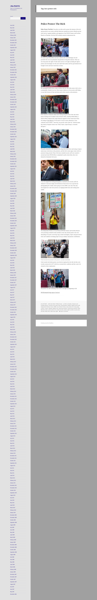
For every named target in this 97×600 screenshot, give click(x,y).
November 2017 (13, 280)
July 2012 (12, 438)
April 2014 (12, 386)
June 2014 (12, 381)
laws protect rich (70, 306)
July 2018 (12, 260)
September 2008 (13, 552)
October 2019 (13, 223)
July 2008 (12, 557)
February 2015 (13, 361)
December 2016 (13, 307)
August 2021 (12, 168)
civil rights (69, 303)
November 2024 (13, 72)
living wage (76, 306)
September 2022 (13, 136)
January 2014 (13, 393)
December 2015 (13, 336)
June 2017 (12, 292)
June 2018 (12, 262)
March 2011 (12, 477)
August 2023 (12, 109)
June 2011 (12, 470)
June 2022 (12, 144)
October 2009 (13, 519)
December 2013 (13, 396)
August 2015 (12, 346)
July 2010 (12, 497)
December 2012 (13, 426)
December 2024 (13, 69)
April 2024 (12, 89)
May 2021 (12, 176)
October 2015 (13, 341)
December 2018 (13, 247)
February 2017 (13, 302)
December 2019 (13, 218)
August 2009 (12, 524)
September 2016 (13, 314)
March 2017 (12, 299)
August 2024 (12, 79)
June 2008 (12, 559)
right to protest (70, 309)
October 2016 (13, 312)
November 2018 (13, 250)
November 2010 (13, 487)
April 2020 (12, 208)
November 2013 (13, 398)
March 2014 (12, 388)
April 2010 (12, 505)
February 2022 (13, 153)
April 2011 (12, 475)
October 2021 (13, 163)
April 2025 (12, 59)
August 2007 (12, 584)
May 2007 (12, 591)
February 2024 (13, 94)
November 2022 (13, 131)
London (42, 308)
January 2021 (13, 186)
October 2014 (13, 371)
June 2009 (12, 529)
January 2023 (13, 126)
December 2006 (13, 594)
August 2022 (12, 139)
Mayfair (50, 308)
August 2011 (12, 465)
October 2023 (13, 104)
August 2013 (12, 406)
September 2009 (13, 522)
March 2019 (12, 240)
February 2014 (13, 391)
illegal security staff (76, 305)
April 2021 (12, 178)
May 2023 (12, 116)
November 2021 (13, 161)
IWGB (55, 306)
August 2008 (12, 554)
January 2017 (13, 304)
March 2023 (12, 121)
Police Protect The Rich (53, 24)
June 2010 (12, 500)
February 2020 (13, 213)
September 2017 (13, 285)
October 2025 (13, 45)
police (46, 309)
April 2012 (12, 445)
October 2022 (13, 134)
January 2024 (13, 97)
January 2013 (13, 423)
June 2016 (12, 322)
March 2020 (12, 210)
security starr (77, 309)
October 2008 (13, 549)
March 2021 (12, 181)
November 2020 (13, 191)
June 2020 (12, 203)
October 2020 (13, 193)
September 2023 (13, 106)
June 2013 (12, 411)
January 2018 (13, 275)
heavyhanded (64, 305)
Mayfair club (55, 308)
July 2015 (12, 349)
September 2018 (13, 255)
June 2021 (12, 173)
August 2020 (12, 198)
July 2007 (12, 586)
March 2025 (12, 62)
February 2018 (13, 272)
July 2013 (12, 408)
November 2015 (13, 339)
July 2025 (12, 52)
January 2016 (13, 334)
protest (65, 309)
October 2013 (13, 401)
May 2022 (12, 146)
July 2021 (12, 171)
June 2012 (12, 440)
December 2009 (13, 515)
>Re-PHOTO (15, 6)
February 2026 (13, 35)
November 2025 (13, 42)
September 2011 (13, 463)
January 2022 (13, 156)
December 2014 (13, 366)
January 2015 (13, 364)
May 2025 (12, 57)
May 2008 (12, 562)
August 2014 (12, 376)
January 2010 (13, 512)
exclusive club (52, 305)
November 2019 (13, 220)
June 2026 (12, 25)
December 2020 (13, 188)
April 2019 (12, 238)
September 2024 (13, 77)
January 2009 (13, 542)
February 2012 (13, 450)
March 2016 (12, 329)
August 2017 (12, 287)
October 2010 (13, 490)
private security (60, 309)
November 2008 (13, 547)
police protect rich (52, 309)
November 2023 (13, 102)
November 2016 (13, 309)
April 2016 (12, 327)
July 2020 (12, 200)
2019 (65, 303)
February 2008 (13, 569)
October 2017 (13, 282)
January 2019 (13, 245)
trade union (47, 311)
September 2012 (13, 433)
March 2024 (12, 92)
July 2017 (12, 289)
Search (11, 16)
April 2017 (12, 297)
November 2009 (13, 517)
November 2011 (13, 458)
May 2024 (12, 87)
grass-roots (57, 305)
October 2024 (13, 74)
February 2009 (13, 539)
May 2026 (12, 27)
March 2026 (12, 32)
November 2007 (13, 576)
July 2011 (12, 468)
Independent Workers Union (47, 306)
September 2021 (13, 166)
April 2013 (12, 416)
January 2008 (13, 571)
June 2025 (12, 55)
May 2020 (12, 205)
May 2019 (12, 235)
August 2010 (12, 495)
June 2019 (12, 233)
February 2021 (13, 183)
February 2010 (13, 510)
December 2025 (13, 40)
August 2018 (12, 257)
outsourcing (70, 308)
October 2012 (13, 430)
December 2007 (13, 574)
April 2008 (12, 564)
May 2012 (12, 443)
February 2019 (13, 242)
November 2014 (13, 369)
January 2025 (13, 67)
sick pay (42, 311)
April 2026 (12, 30)
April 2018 (12, 267)
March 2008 (12, 566)
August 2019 (12, 228)
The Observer (50, 120)
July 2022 (12, 141)
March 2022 (12, 151)
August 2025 (12, 50)
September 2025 (13, 47)
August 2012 (12, 435)
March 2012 (12, 448)
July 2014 (12, 379)
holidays (69, 305)
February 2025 (13, 64)
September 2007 (13, 581)
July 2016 (12, 319)
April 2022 (12, 149)
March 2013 (12, 418)
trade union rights (54, 311)
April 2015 (12, 356)
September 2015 (13, 344)
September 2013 (13, 403)
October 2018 (13, 252)
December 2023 (13, 99)
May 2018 (12, 265)
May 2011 (12, 472)
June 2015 (12, 351)
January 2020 (13, 215)
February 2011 (13, 480)
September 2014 (13, 374)
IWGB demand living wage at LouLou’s (50, 292)
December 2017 (13, 277)
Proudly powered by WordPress (47, 323)
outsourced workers (63, 308)
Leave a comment (64, 311)
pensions (75, 308)
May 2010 (12, 502)
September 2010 (13, 492)
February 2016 (13, 332)
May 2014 (12, 383)
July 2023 (12, 111)
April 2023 (12, 119)
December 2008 (13, 544)
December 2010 (13, 485)
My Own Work (52, 303)
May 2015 (12, 354)
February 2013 (13, 421)
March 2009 (12, 537)
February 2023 (13, 124)
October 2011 (13, 460)
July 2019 (12, 230)
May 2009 (12, 532)
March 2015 (12, 359)
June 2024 (12, 84)
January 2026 (13, 37)
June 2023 (12, 114)
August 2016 (12, 317)
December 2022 (13, 129)
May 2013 (12, 413)
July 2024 (12, 82)
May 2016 (12, 324)
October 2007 (13, 579)
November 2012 (13, 428)
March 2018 (12, 270)
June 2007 (12, 589)
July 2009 (12, 527)
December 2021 (13, 158)
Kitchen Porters (62, 306)
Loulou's (46, 308)
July (58, 306)
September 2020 (13, 195)
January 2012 (13, 453)
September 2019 (13, 225)
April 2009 (12, 534)
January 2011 (12, 482)
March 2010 (12, 507)
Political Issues (59, 303)
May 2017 (12, 294)
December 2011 (13, 455)
